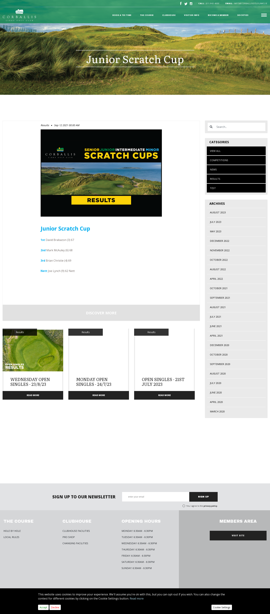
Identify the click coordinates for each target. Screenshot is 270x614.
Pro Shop (69, 537)
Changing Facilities (75, 543)
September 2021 (220, 297)
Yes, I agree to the (202, 506)
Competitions (219, 160)
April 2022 (216, 278)
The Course (147, 15)
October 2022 (219, 259)
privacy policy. (211, 506)
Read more (137, 598)
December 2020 (219, 345)
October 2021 (219, 288)
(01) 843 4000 (212, 3)
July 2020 (215, 383)
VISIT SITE (238, 535)
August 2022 (218, 269)
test (213, 188)
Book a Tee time (121, 15)
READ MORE (33, 395)
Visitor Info (191, 15)
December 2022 (219, 240)
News (213, 169)
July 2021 (215, 316)
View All (215, 151)
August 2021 (218, 307)
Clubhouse (169, 15)
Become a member (218, 15)
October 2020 (219, 354)
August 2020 (218, 373)
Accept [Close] (43, 607)
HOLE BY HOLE (12, 530)
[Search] (239, 127)
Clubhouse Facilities (76, 530)
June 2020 (216, 392)
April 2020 (216, 402)
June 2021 (216, 326)
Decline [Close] (55, 607)
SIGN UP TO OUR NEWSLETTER (83, 497)
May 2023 (215, 231)
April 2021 (216, 335)
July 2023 (215, 222)
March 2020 (217, 411)
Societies (242, 15)
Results (215, 178)
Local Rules (11, 537)
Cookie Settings (221, 607)
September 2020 (220, 364)
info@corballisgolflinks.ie (246, 3)
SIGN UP (203, 497)
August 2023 (218, 212)
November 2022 (220, 250)
